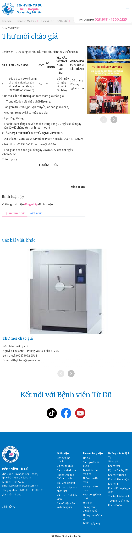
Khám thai (114, 465)
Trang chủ (7, 21)
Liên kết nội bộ (11, 494)
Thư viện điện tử (66, 482)
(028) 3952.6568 (26, 355)
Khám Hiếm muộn (118, 479)
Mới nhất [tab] (36, 213)
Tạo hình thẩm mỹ (118, 500)
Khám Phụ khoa (117, 474)
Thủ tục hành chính (119, 496)
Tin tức (86, 457)
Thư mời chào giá (18, 338)
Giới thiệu (63, 453)
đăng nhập (31, 204)
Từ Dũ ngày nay (91, 523)
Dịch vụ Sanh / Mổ (118, 470)
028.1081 (102, 19)
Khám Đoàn (115, 505)
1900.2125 (119, 19)
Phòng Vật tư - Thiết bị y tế (54, 21)
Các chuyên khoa (66, 470)
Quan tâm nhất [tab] (15, 213)
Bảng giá (113, 461)
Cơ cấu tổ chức (65, 465)
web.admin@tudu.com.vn (23, 485)
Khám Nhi (113, 483)
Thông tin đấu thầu (26, 21)
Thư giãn (87, 502)
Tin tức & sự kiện (93, 453)
